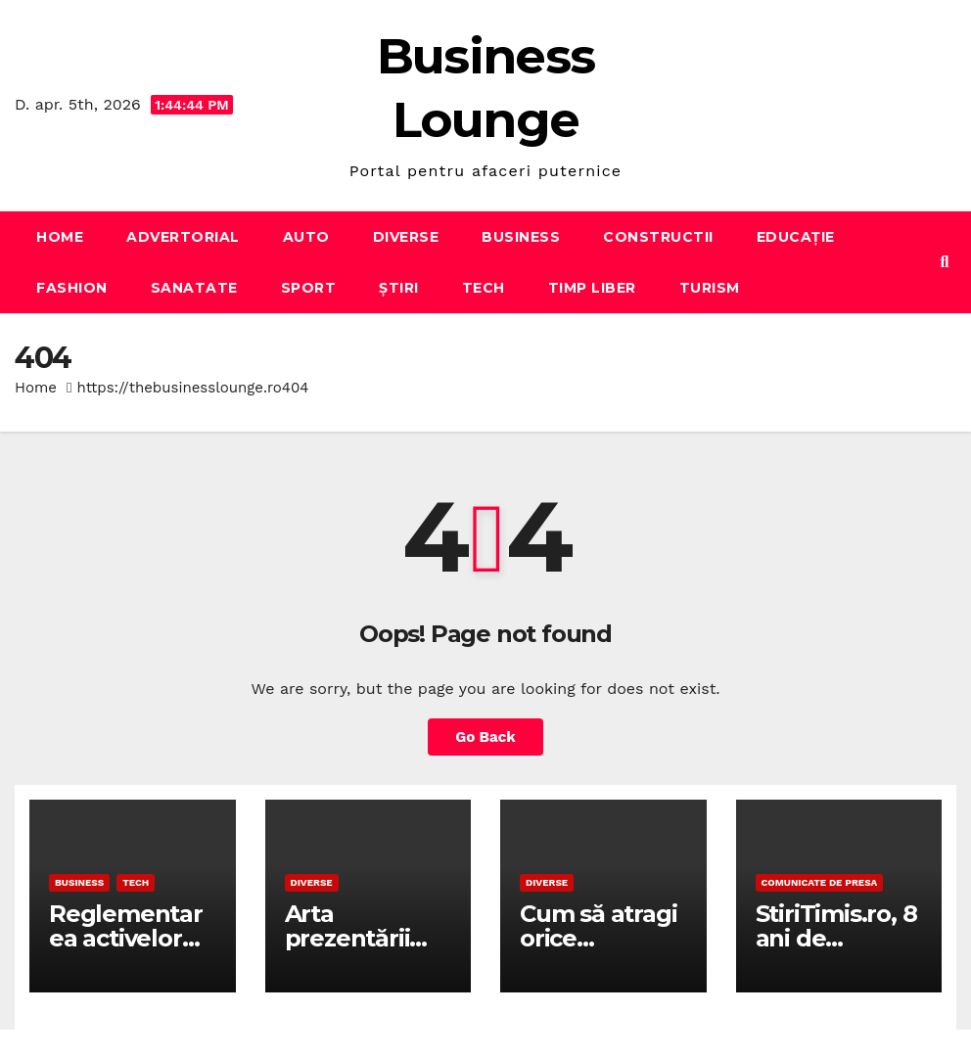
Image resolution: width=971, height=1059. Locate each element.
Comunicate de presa (820, 882)
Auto (306, 237)
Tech (483, 288)
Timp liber (592, 288)
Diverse (406, 237)
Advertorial (183, 237)
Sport (309, 288)
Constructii (658, 237)
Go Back (485, 737)
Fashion (72, 288)
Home (59, 237)
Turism (709, 288)
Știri (399, 288)
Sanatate (194, 288)
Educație (796, 237)
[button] (945, 262)
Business (521, 237)
